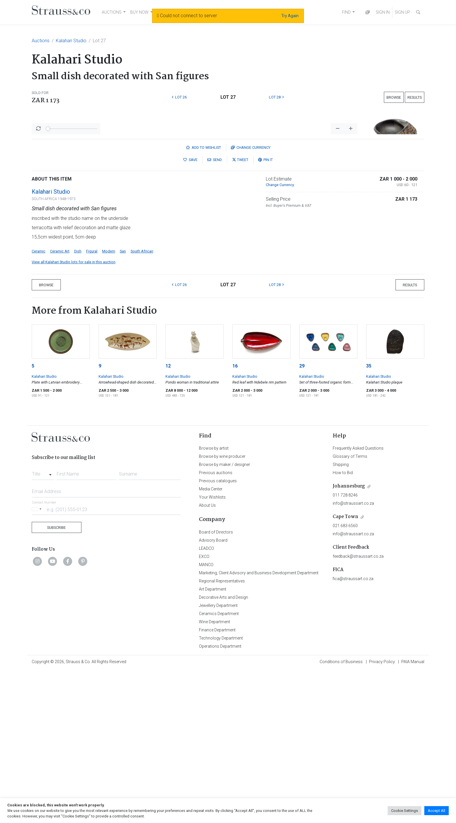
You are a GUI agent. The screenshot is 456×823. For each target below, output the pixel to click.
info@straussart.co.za (353, 656)
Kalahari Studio (71, 40)
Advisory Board (213, 692)
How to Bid (343, 625)
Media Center (210, 641)
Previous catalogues (218, 633)
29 (301, 518)
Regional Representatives (222, 733)
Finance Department (217, 782)
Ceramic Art (60, 404)
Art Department (212, 741)
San (123, 404)
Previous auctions (215, 625)
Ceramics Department (219, 766)
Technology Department (221, 790)
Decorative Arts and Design (223, 750)
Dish (77, 404)
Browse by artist (214, 600)
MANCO (206, 717)
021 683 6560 (345, 678)
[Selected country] (37, 661)
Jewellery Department (218, 758)
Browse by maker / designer (224, 617)
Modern (108, 404)
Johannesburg (349, 638)
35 (368, 518)
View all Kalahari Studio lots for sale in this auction (73, 414)
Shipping (341, 617)
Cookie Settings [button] (404, 810)
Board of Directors (216, 684)
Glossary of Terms (350, 609)
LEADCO (206, 701)
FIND (346, 12)
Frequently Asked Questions (358, 600)
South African (142, 404)
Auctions (40, 40)
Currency (250, 300)
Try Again (290, 15)
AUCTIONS (112, 12)
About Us (207, 658)
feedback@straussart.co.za (358, 709)
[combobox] (43, 625)
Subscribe (56, 680)
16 (235, 518)
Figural (91, 404)
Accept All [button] (436, 810)
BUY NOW (139, 12)
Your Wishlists (212, 649)
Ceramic (38, 404)
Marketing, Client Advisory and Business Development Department (258, 725)
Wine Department (214, 774)
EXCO (204, 709)
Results (414, 97)
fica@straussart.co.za (353, 731)
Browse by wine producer (222, 609)
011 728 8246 (345, 647)
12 (168, 518)
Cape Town (345, 669)
